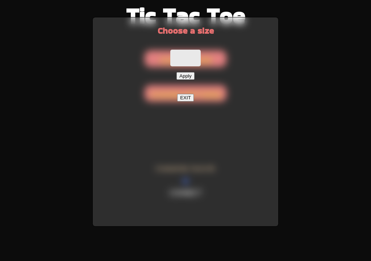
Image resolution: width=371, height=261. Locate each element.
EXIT (185, 97)
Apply (185, 76)
